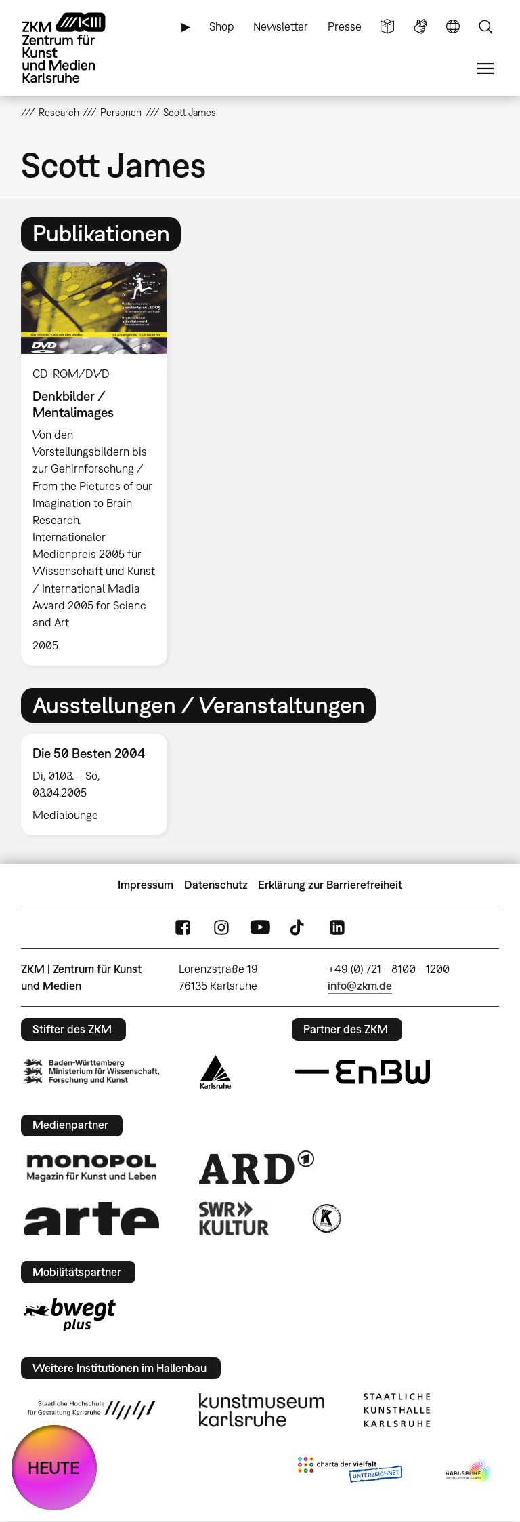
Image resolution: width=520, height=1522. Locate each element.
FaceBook (182, 928)
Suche (485, 27)
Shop (221, 26)
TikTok (298, 928)
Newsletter (280, 26)
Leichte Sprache (387, 27)
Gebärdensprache (420, 27)
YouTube (260, 928)
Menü (485, 69)
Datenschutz (216, 885)
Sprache (453, 27)
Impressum (145, 885)
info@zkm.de (360, 986)
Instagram (221, 928)
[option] (100, 464)
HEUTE (54, 1467)
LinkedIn (337, 928)
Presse (345, 26)
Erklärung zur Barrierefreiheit (330, 885)
